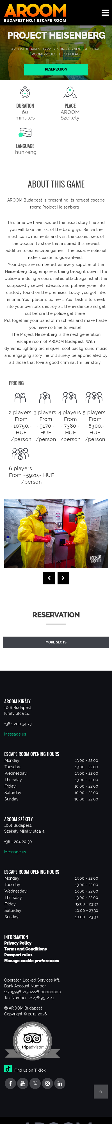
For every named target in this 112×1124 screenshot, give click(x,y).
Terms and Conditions (25, 949)
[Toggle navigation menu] (105, 12)
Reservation (56, 70)
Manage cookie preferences (31, 961)
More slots (55, 642)
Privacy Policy (17, 943)
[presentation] (49, 578)
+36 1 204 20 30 (18, 841)
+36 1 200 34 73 (17, 724)
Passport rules (18, 955)
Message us (15, 734)
